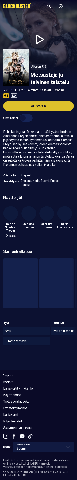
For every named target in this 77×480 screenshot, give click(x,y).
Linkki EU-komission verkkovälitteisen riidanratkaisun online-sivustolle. (35, 465)
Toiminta (32, 90)
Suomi (45, 180)
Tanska (25, 184)
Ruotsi (54, 180)
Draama (59, 90)
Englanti (26, 175)
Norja (36, 180)
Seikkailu (46, 90)
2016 (7, 90)
